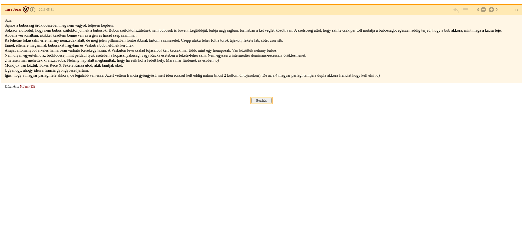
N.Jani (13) (27, 86)
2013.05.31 (46, 9)
